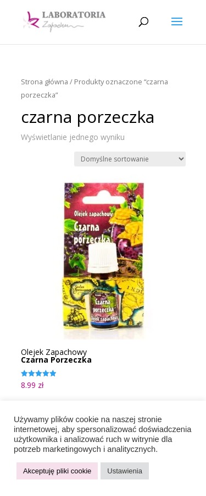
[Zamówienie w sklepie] (130, 159)
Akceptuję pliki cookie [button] (57, 471)
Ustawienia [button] (124, 471)
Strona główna (44, 82)
